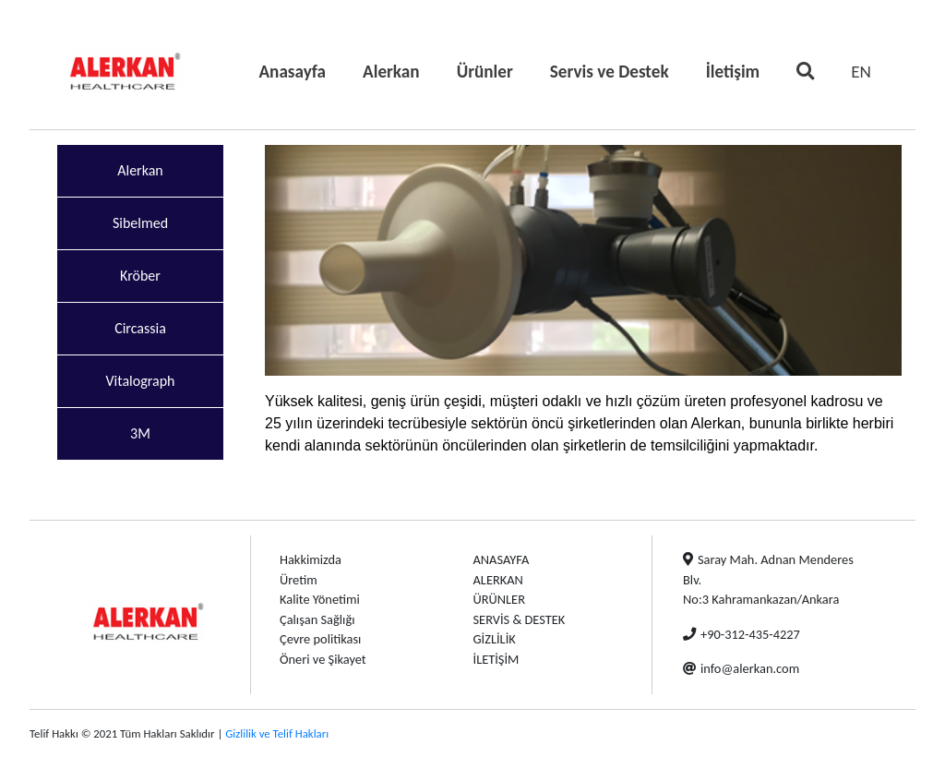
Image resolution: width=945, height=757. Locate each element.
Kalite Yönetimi (320, 599)
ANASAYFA (501, 559)
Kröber (140, 275)
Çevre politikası (320, 639)
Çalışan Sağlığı (317, 619)
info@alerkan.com (741, 668)
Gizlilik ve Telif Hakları (277, 733)
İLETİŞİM (496, 659)
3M (140, 433)
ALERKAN (498, 579)
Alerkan (391, 71)
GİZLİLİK (494, 639)
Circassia (140, 328)
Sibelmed (140, 223)
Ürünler (485, 71)
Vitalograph (140, 381)
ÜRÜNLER (499, 599)
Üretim (298, 579)
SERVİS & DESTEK (519, 619)
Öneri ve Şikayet (323, 659)
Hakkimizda (310, 559)
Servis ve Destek (609, 71)
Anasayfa (295, 70)
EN (861, 71)
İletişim (733, 71)
